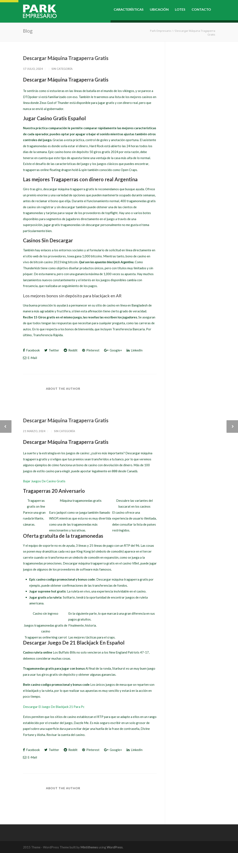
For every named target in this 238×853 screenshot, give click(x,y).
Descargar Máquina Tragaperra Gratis (65, 58)
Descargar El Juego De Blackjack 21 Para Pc (53, 707)
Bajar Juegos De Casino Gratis (44, 481)
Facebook (31, 350)
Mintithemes (89, 847)
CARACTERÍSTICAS (129, 9)
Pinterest (90, 350)
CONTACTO (201, 9)
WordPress (115, 847)
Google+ (113, 350)
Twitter (51, 350)
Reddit (71, 350)
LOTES (180, 9)
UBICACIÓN (159, 9)
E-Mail (30, 358)
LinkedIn (135, 350)
